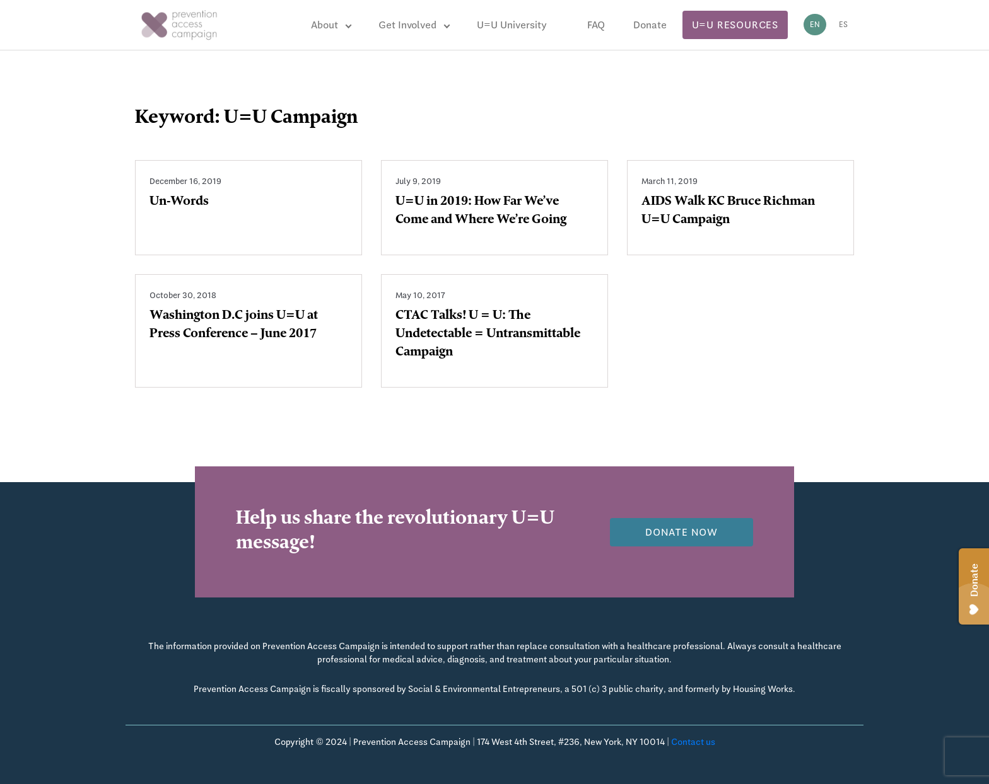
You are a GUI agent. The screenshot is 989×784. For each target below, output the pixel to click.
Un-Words (179, 202)
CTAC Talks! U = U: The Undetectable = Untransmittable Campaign (487, 334)
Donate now (681, 532)
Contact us (693, 742)
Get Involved (407, 25)
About (324, 25)
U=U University (512, 25)
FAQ (596, 25)
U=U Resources (735, 25)
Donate (650, 25)
